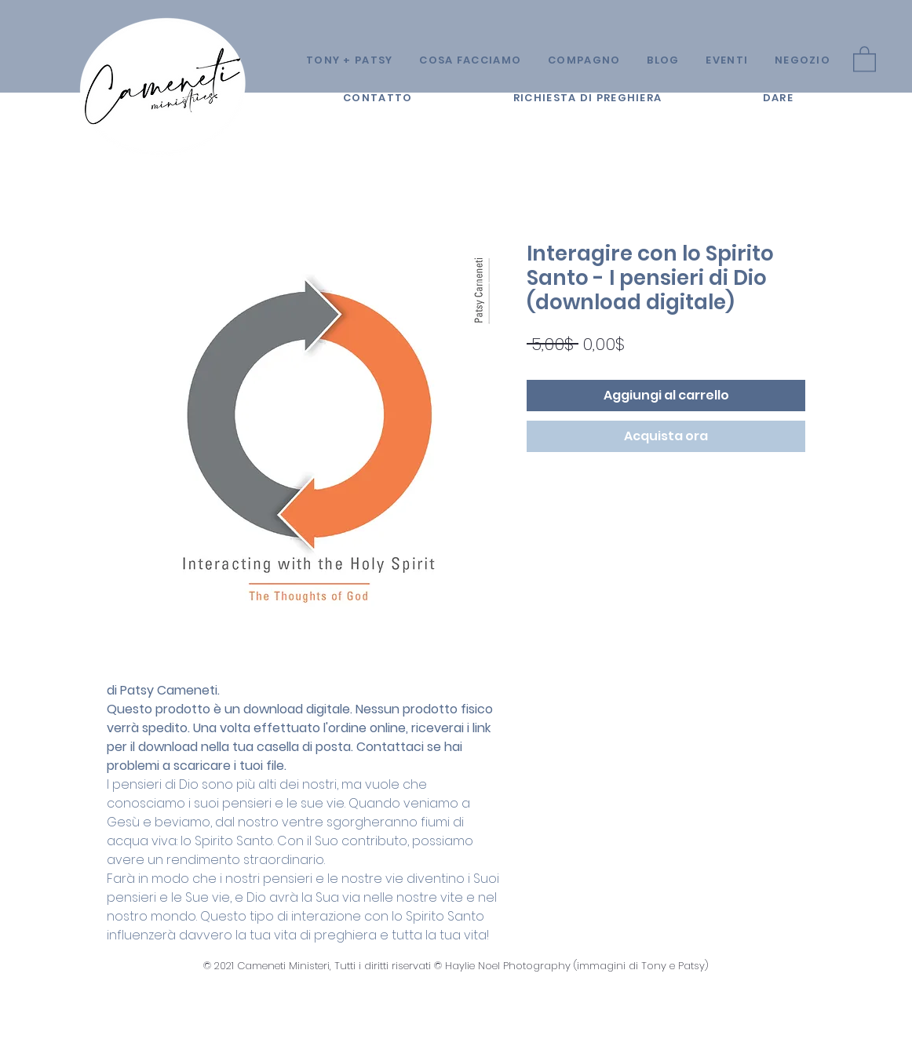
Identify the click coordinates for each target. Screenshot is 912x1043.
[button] (864, 58)
